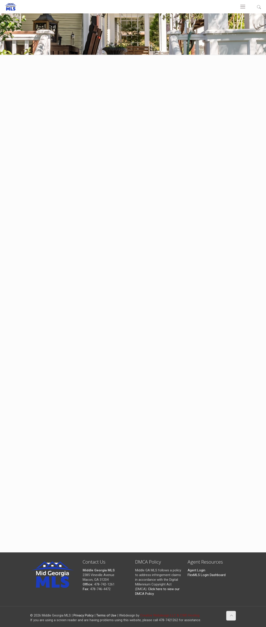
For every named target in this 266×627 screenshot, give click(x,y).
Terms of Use (106, 615)
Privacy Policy (83, 615)
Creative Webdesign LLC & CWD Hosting (169, 615)
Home (217, 34)
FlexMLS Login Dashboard (207, 575)
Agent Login (196, 570)
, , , (234, 34)
